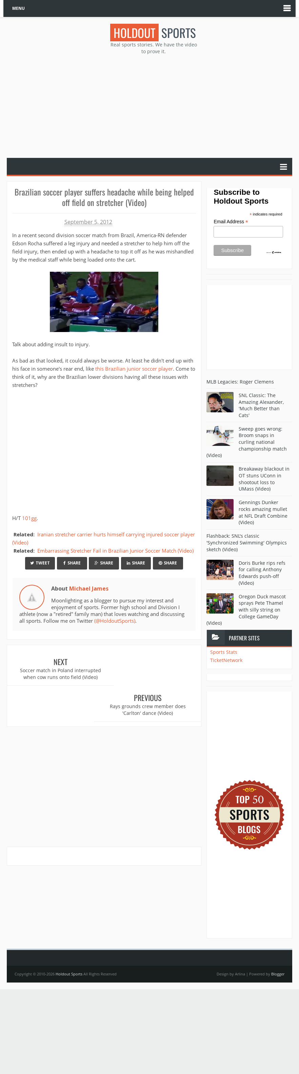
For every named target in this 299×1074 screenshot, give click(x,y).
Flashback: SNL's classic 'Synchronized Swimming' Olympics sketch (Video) (246, 542)
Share (72, 563)
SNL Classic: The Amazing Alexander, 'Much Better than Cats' (261, 405)
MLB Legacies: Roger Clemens (240, 381)
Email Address (231, 222)
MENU (18, 8)
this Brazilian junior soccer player (134, 368)
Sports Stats (223, 652)
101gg (29, 517)
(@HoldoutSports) (114, 620)
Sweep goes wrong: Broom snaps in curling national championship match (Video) (246, 442)
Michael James (88, 588)
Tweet (40, 563)
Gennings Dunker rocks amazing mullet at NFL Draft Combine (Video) (263, 512)
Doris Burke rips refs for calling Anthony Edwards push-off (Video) (262, 573)
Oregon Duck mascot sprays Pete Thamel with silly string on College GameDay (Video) (246, 609)
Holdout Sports (69, 973)
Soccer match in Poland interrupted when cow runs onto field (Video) (56, 677)
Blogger (277, 973)
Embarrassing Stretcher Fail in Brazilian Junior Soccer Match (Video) (115, 550)
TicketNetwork (226, 660)
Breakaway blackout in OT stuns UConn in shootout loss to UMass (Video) (264, 479)
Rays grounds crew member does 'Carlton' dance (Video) (153, 673)
